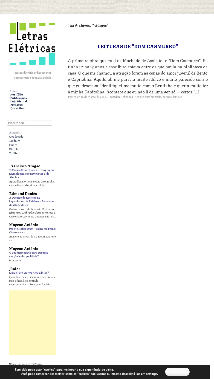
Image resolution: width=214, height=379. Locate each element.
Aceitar (177, 372)
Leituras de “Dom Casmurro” (138, 45)
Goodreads (16, 136)
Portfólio (16, 94)
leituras (177, 96)
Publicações (18, 98)
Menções (16, 104)
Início (14, 91)
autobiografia (153, 96)
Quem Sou (17, 108)
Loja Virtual (18, 101)
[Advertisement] (107, 322)
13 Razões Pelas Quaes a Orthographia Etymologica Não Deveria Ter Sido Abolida (31, 173)
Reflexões (126, 96)
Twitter (14, 152)
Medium (14, 140)
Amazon (14, 132)
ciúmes (167, 96)
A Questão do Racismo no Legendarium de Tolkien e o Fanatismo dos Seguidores (32, 201)
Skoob (13, 148)
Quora (13, 144)
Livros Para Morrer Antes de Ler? (29, 273)
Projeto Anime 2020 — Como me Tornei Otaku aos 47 (32, 230)
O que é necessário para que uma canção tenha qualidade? (28, 254)
